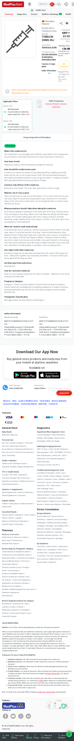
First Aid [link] (5, 475)
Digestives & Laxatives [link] (10, 481)
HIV (47, 485)
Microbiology (48, 438)
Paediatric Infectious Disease (47, 535)
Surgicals (5, 613)
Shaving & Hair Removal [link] (24, 452)
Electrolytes (67, 504)
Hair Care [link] (5, 446)
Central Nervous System (25, 558)
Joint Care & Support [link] (9, 478)
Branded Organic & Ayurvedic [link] (12, 524)
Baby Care (14, 435)
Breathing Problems (62, 556)
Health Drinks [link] (7, 464)
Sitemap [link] (29, 738)
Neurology (49, 526)
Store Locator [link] (6, 540)
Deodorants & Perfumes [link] (24, 449)
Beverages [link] (24, 521)
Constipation (51, 550)
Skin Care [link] (5, 443)
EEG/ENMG (59, 452)
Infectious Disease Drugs (11, 567)
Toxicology (61, 492)
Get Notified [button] (64, 65)
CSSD (26, 604)
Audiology (59, 538)
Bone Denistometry (44, 455)
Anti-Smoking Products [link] (10, 484)
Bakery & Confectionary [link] (10, 521)
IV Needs (20, 607)
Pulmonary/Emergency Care (20, 613)
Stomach (40, 504)
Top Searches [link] (17, 540)
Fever (55, 479)
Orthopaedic (25, 610)
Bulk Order (43, 404)
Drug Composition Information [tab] (37, 137)
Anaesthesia (6, 604)
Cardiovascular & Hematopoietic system (16, 555)
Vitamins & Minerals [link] (25, 492)
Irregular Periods (55, 553)
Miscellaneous (7, 596)
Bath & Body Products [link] (18, 446)
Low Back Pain (42, 553)
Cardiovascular (18, 604)
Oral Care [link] (28, 443)
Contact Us (53, 404)
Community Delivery (29, 404)
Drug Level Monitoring (59, 495)
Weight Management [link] (25, 467)
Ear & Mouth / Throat (9, 580)
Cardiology (40, 526)
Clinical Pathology (43, 435)
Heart (58, 473)
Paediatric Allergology (62, 532)
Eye (27, 577)
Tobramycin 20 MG (49, 47)
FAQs (14, 401)
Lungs (39, 476)
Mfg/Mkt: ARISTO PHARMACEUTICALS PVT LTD (49, 31)
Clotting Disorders (43, 495)
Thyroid (65, 476)
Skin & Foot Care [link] (23, 478)
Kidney (52, 476)
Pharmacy (9, 14)
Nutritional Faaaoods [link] (9, 467)
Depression (63, 546)
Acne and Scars (42, 559)
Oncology (25, 567)
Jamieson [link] (21, 495)
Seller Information (49, 72)
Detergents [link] (19, 515)
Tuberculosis (55, 485)
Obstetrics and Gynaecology (57, 519)
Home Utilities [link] (30, 515)
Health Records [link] (7, 537)
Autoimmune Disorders (58, 501)
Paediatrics (41, 519)
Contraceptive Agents (9, 564)
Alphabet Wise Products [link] (10, 544)
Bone (68, 479)
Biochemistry (59, 438)
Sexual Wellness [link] (8, 449)
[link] (13, 4)
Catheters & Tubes (8, 607)
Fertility (45, 476)
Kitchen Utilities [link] (8, 518)
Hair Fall (50, 556)
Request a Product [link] (21, 537)
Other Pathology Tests (45, 489)
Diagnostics (22, 14)
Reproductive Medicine (45, 532)
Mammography (42, 452)
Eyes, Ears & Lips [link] (8, 452)
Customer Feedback (11, 404)
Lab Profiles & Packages (45, 473)
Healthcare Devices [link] (27, 481)
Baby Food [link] (5, 435)
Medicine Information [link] (10, 534)
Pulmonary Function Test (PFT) (48, 465)
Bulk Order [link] (5, 737)
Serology (40, 438)
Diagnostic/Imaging (9, 616)
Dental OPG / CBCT (59, 455)
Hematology (41, 441)
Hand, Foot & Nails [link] (8, 455)
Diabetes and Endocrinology (56, 523)
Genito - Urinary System (10, 571)
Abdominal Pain (55, 559)
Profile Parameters (58, 435)
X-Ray (51, 449)
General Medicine (43, 516)
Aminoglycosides (49, 60)
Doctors (34, 14)
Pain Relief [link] (13, 475)
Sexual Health (42, 562)
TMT (51, 452)
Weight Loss (41, 550)
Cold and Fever (52, 546)
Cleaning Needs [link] (8, 515)
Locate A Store (28, 401)
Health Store (38, 10)
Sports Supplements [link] (9, 492)
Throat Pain (41, 556)
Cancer (48, 482)
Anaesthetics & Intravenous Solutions (15, 583)
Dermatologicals (24, 580)
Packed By (43, 317)
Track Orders (45, 401)
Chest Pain (41, 546)
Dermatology (58, 526)
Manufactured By (11, 317)
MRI (38, 449)
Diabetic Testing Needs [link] (10, 504)
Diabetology (41, 523)
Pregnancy (41, 485)
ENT (66, 526)
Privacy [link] (36, 738)
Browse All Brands (59, 401)
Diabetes (62, 479)
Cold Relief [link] (23, 475)
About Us (6, 401)
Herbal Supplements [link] (9, 495)
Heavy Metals (42, 498)
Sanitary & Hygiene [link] (17, 443)
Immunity (40, 482)
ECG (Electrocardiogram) (55, 459)
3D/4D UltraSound (60, 449)
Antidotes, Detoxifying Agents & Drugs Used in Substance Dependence (18, 590)
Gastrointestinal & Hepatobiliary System (16, 552)
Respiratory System (9, 558)
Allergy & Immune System (11, 586)
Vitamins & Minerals (9, 577)
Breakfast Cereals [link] (20, 464)
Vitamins (40, 479)
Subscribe (64, 393)
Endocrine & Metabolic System (13, 574)
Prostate (64, 482)
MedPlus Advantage (52, 14)
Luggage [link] (18, 518)
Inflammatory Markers (53, 504)
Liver (63, 473)
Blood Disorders (42, 501)
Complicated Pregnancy (45, 538)
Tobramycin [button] (10, 146)
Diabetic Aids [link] (7, 507)
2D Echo (67, 452)
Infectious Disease (55, 498)
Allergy (58, 476)
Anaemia (48, 479)
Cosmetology (56, 529)
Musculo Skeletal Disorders (47, 492)
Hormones (25, 561)
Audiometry (41, 459)
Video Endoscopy (43, 462)
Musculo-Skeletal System (11, 561)
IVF (61, 535)
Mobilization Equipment (10, 610)
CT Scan (44, 449)
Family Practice (57, 516)
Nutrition (21, 577)
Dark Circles (62, 550)
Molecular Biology (53, 441)
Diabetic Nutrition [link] (26, 504)
